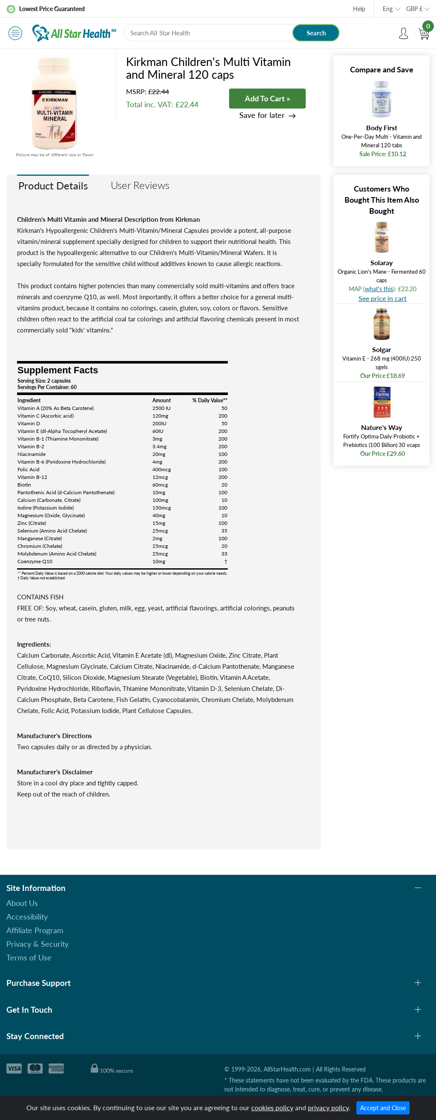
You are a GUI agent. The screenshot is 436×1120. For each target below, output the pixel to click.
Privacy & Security (37, 943)
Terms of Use (29, 957)
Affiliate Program (34, 930)
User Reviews (140, 185)
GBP (414, 8)
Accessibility (27, 916)
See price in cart (383, 298)
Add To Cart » (267, 98)
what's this (379, 288)
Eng (388, 8)
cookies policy (272, 1107)
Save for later (262, 115)
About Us (22, 903)
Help (359, 8)
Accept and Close (383, 1107)
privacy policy (328, 1107)
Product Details (53, 185)
